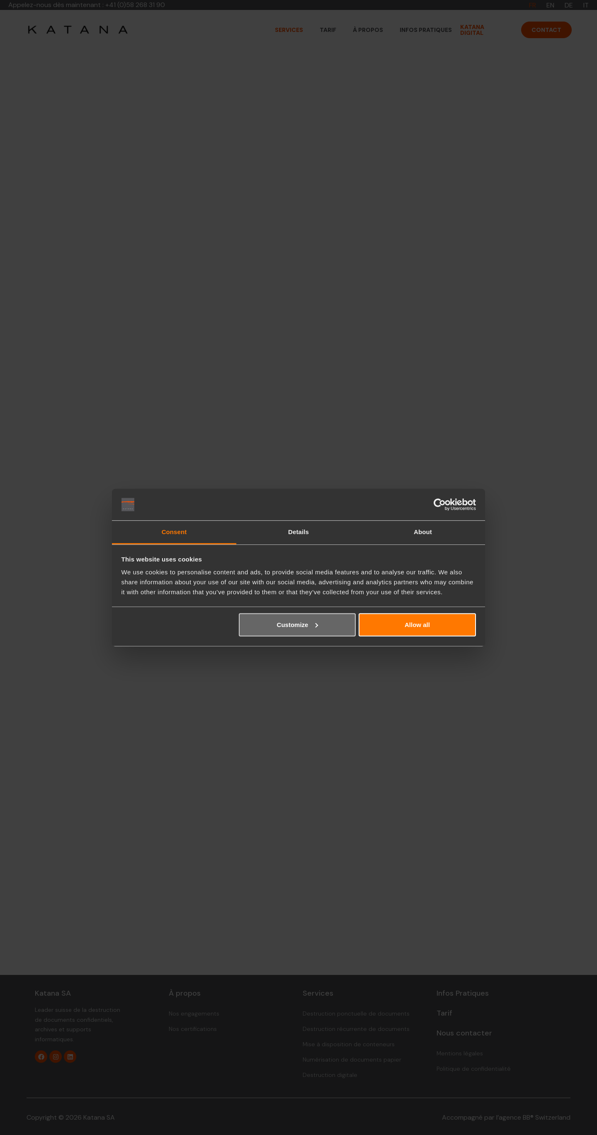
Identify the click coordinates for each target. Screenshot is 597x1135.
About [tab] (423, 531)
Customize (297, 624)
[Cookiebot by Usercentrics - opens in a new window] (439, 504)
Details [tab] (298, 531)
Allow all (417, 624)
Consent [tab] (174, 531)
